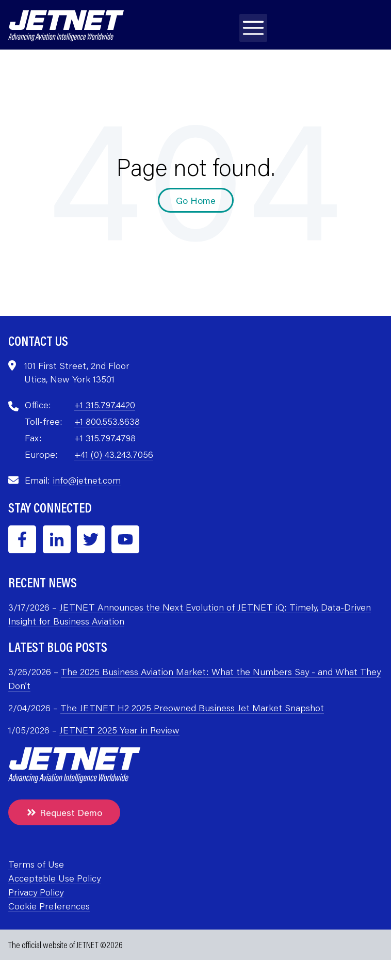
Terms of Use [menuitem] (36, 864)
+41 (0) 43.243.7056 (113, 454)
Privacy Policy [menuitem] (35, 892)
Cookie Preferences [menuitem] (49, 906)
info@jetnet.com (87, 480)
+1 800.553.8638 (107, 421)
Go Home (196, 200)
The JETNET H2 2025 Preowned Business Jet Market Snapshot (192, 707)
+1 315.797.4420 (104, 404)
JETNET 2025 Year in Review (119, 730)
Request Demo (64, 812)
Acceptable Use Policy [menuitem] (54, 878)
